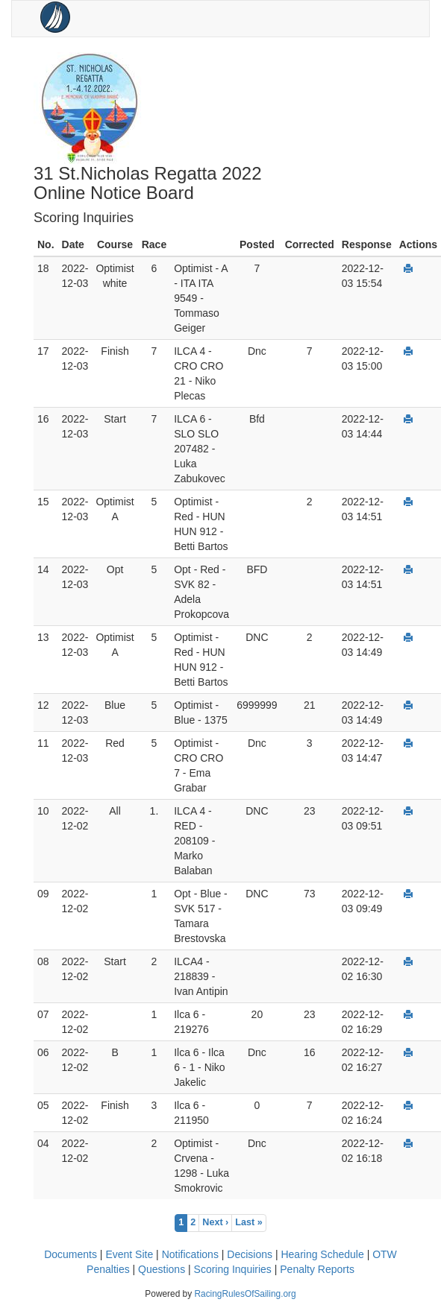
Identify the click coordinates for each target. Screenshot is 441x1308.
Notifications (190, 1254)
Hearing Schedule (322, 1254)
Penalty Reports (317, 1269)
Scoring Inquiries (233, 1269)
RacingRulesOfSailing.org (244, 1294)
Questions (161, 1269)
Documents (70, 1254)
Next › (215, 1222)
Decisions (249, 1254)
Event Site (129, 1254)
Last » (248, 1222)
